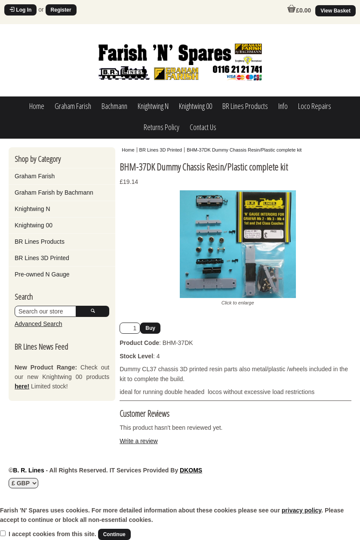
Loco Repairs (314, 106)
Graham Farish (73, 106)
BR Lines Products (245, 106)
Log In (20, 10)
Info (283, 106)
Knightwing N (153, 106)
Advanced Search (38, 323)
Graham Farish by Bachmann (54, 192)
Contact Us (203, 127)
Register (61, 10)
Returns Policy (161, 127)
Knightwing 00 (195, 106)
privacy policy (301, 510)
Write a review (138, 441)
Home (36, 106)
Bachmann (114, 106)
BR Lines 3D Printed (42, 257)
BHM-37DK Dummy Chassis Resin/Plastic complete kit (244, 149)
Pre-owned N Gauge (42, 274)
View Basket (335, 11)
